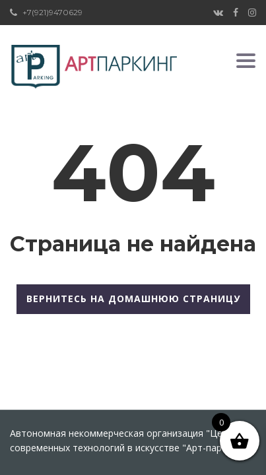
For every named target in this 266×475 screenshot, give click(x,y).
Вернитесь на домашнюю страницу (133, 298)
